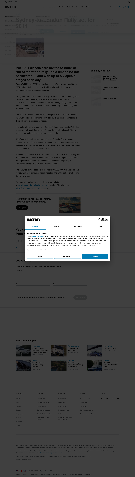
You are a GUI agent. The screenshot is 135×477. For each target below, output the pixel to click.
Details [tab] (56, 226)
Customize (67, 256)
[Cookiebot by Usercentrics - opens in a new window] (100, 219)
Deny (40, 256)
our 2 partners (37, 236)
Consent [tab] (35, 226)
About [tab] (100, 226)
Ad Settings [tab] (78, 226)
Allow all (95, 256)
